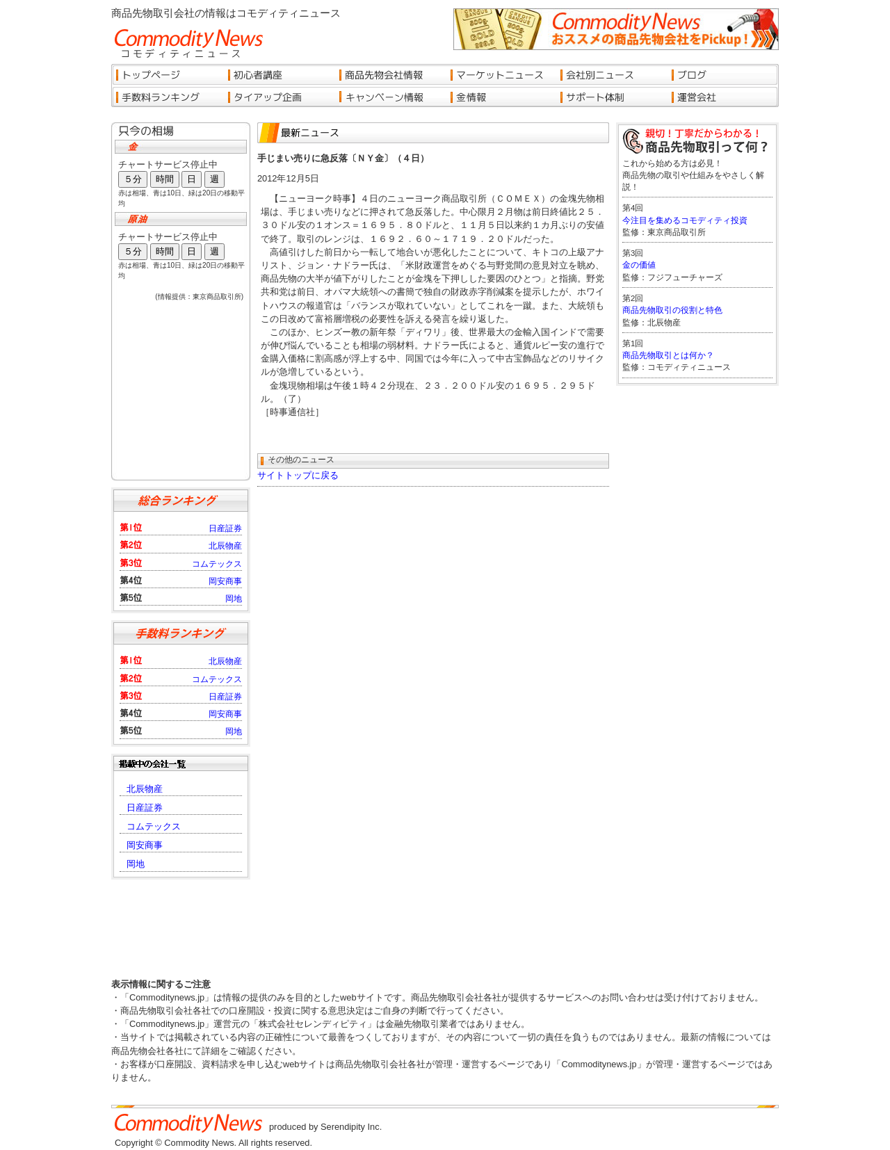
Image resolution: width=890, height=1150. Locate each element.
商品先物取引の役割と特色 (672, 310)
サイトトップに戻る (298, 475)
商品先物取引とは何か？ (668, 355)
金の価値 (639, 265)
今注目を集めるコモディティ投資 (684, 220)
